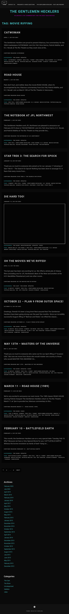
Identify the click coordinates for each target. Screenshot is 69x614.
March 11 (57, 413)
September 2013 (9, 549)
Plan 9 (29, 330)
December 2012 (9, 566)
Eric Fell (26, 60)
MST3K (17, 61)
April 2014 (7, 535)
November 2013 (9, 543)
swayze (27, 416)
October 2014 (8, 529)
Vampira (17, 332)
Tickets (45, 61)
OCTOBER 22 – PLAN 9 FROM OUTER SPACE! (34, 301)
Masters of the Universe (13, 372)
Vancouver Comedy (11, 63)
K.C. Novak (58, 60)
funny (32, 60)
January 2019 (8, 500)
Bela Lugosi (19, 328)
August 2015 (8, 512)
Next (18, 470)
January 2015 (8, 520)
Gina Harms (40, 60)
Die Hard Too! (14, 196)
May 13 (25, 372)
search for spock (22, 185)
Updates (23, 57)
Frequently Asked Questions (26, 4)
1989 (9, 413)
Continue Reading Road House (14, 95)
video (41, 245)
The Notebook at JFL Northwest (28, 115)
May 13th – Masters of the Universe (32, 343)
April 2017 (7, 503)
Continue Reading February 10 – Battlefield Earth (22, 449)
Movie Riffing (9, 61)
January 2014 (8, 537)
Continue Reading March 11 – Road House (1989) (21, 406)
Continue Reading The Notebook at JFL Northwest (22, 136)
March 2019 (8, 495)
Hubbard (7, 457)
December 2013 (9, 540)
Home (4, 4)
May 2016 (7, 506)
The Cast (16, 286)
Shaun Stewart (34, 290)
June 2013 (7, 557)
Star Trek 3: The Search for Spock (30, 155)
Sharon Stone (37, 61)
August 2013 (8, 552)
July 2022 (7, 489)
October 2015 (8, 509)
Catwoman (12, 32)
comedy (19, 60)
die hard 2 (22, 247)
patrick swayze (9, 104)
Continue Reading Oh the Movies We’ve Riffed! (20, 281)
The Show (16, 57)
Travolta (61, 457)
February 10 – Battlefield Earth (29, 428)
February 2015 (8, 518)
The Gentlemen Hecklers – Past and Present (50, 4)
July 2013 (7, 555)
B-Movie (11, 288)
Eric (16, 37)
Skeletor (19, 374)
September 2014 (9, 532)
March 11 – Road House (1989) (26, 386)
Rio (17, 290)
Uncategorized (26, 245)
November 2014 (9, 526)
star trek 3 (49, 185)
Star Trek (40, 185)
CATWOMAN (12, 60)
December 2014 (9, 523)
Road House (13, 74)
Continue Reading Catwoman (14, 53)
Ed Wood (33, 328)
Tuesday (7, 459)
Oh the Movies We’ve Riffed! (25, 260)
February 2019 (8, 498)
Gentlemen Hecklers (23, 102)
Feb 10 (38, 455)
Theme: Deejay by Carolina (34, 611)
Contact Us (11, 4)
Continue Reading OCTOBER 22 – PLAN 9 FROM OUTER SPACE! (24, 322)
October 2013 (8, 546)
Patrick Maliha (25, 61)
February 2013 (8, 563)
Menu (4, 2)
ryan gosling (33, 144)
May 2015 (7, 515)
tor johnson (8, 332)
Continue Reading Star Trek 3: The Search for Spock (23, 176)
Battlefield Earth (14, 455)
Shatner (33, 185)
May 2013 (7, 560)
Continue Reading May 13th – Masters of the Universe (23, 364)
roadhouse (8, 416)
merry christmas (10, 249)
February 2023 (8, 486)
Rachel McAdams (22, 144)
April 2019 (7, 492)
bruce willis (12, 247)
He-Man (52, 371)
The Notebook (44, 144)
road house (20, 104)
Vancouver (53, 61)
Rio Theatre (44, 249)
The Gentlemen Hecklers (34, 11)
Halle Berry (49, 60)
